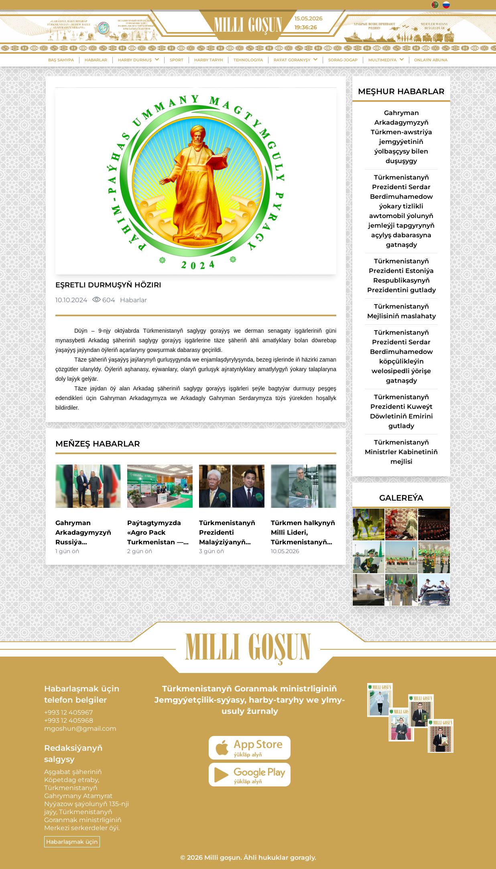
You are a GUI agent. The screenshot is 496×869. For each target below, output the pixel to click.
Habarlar (96, 60)
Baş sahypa (61, 60)
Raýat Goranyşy (295, 59)
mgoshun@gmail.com (80, 728)
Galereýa (401, 498)
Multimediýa (386, 59)
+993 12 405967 (68, 712)
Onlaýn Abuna (430, 60)
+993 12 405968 (68, 720)
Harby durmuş (138, 59)
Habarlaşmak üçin (72, 841)
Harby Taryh (208, 60)
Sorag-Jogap (343, 60)
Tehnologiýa (248, 60)
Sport (176, 60)
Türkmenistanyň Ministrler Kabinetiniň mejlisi (401, 452)
